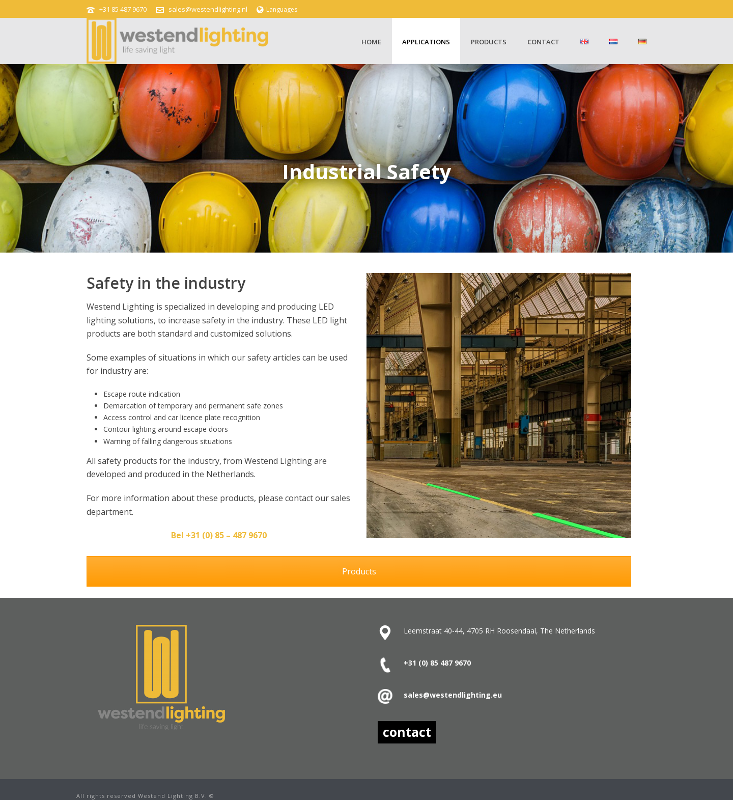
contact (543, 41)
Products (488, 41)
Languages (277, 9)
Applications (426, 41)
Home (371, 41)
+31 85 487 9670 (123, 9)
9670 (462, 663)
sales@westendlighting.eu (453, 695)
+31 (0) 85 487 (428, 663)
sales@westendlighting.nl (207, 9)
